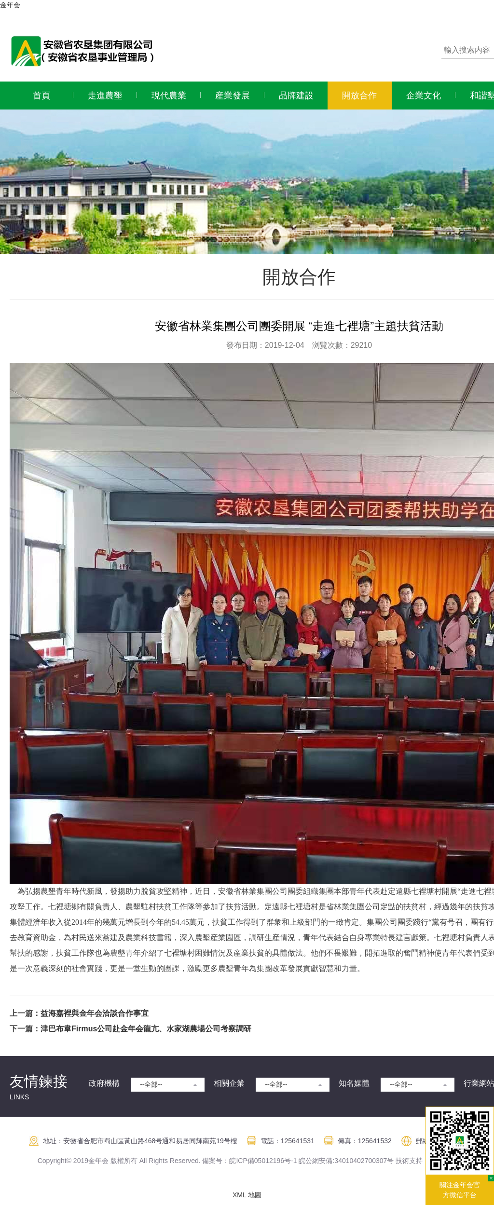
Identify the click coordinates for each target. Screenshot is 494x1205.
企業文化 (423, 95)
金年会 (10, 5)
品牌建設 (296, 95)
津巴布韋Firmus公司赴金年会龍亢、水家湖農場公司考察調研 (146, 1029)
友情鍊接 (39, 1081)
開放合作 (359, 95)
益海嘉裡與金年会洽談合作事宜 (95, 1013)
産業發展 (232, 95)
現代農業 (168, 95)
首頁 (41, 95)
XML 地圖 (247, 1195)
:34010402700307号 (363, 1160)
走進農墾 (105, 95)
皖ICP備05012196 (256, 1160)
